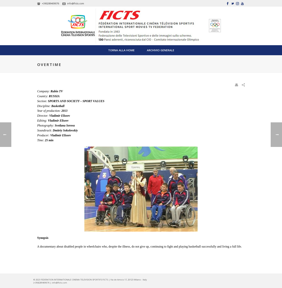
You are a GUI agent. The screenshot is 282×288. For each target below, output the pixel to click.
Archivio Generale (160, 50)
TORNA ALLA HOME (121, 50)
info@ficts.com (75, 3)
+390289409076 (50, 3)
